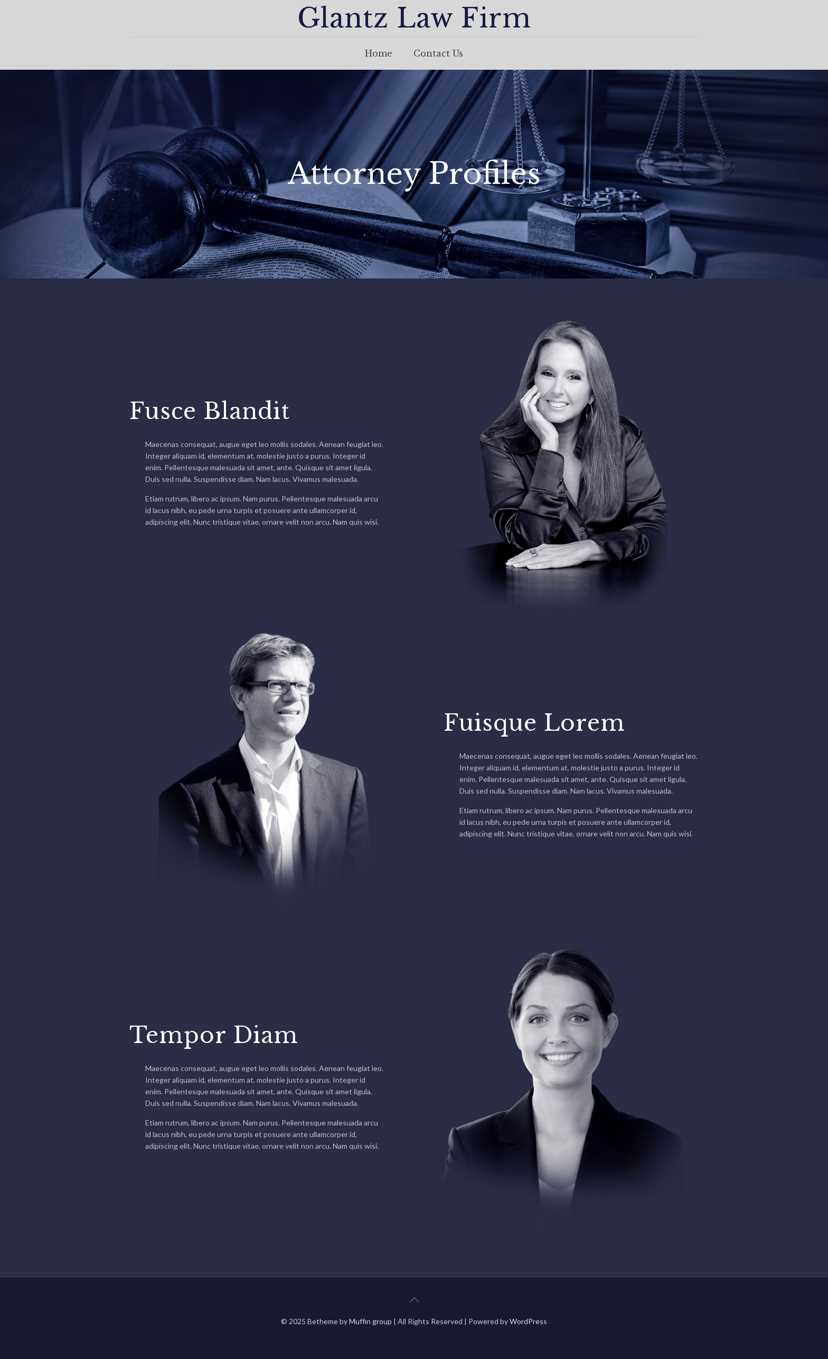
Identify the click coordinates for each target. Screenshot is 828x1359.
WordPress (528, 1321)
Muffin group (370, 1321)
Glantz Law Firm (414, 18)
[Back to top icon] (414, 1299)
